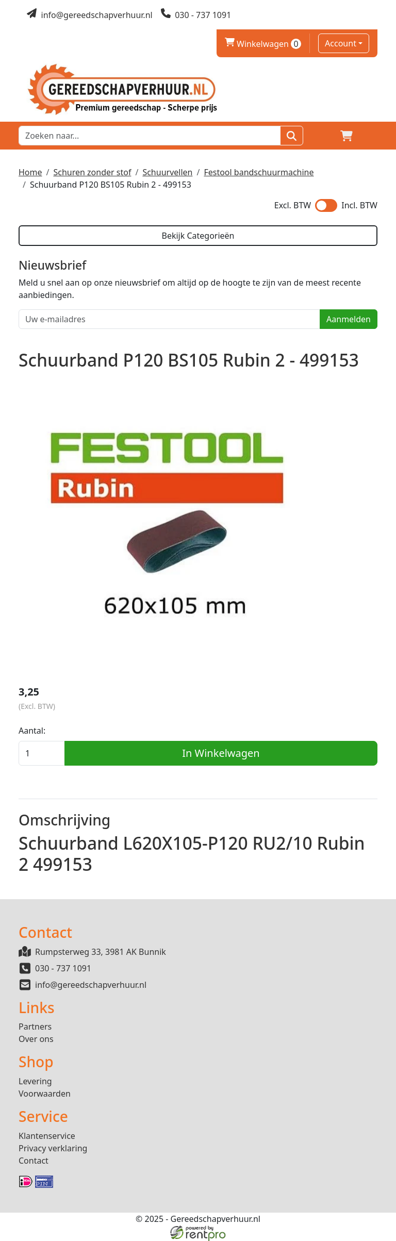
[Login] (322, 135)
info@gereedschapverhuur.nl (90, 984)
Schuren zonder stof (92, 172)
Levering (35, 1081)
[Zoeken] (291, 135)
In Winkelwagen (220, 753)
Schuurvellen (167, 172)
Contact (33, 1160)
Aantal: (32, 730)
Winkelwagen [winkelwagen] (263, 43)
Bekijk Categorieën (197, 235)
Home (30, 172)
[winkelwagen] (346, 135)
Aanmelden (348, 319)
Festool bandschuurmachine (259, 172)
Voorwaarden (45, 1093)
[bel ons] (196, 15)
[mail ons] (90, 15)
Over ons (36, 1039)
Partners (35, 1026)
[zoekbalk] (149, 135)
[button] (371, 135)
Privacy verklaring (53, 1148)
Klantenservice (47, 1135)
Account (340, 43)
